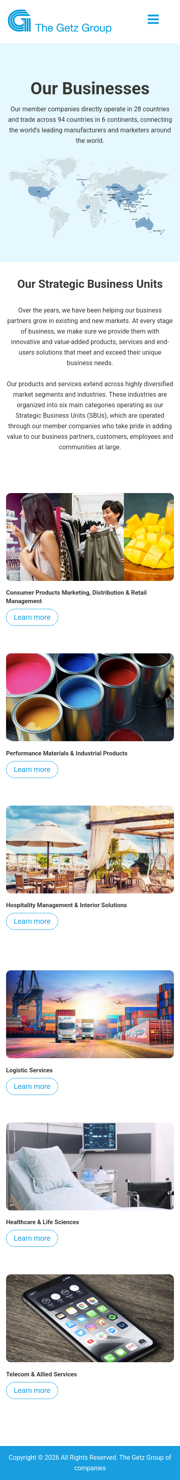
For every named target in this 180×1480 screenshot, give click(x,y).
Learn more (32, 617)
